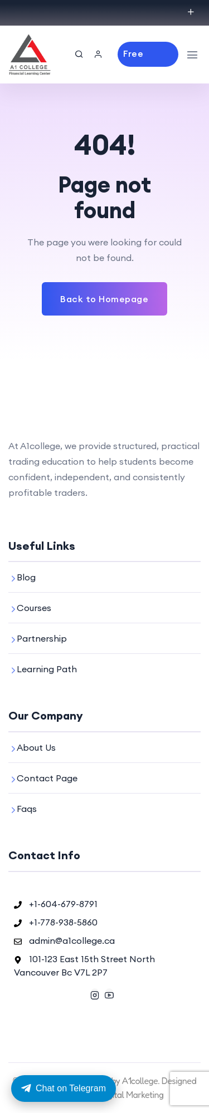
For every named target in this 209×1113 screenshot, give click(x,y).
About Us (36, 747)
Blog (26, 577)
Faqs (27, 808)
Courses (34, 607)
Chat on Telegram (63, 1088)
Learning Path (47, 668)
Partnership (42, 638)
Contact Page (47, 778)
